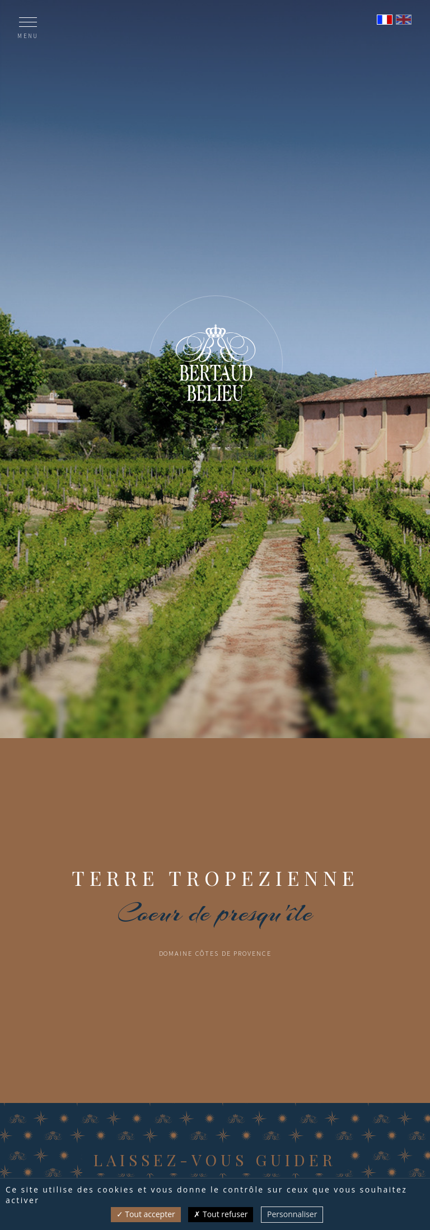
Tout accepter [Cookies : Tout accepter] (145, 1214)
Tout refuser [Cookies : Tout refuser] (220, 1214)
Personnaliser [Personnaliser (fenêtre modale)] (292, 1214)
